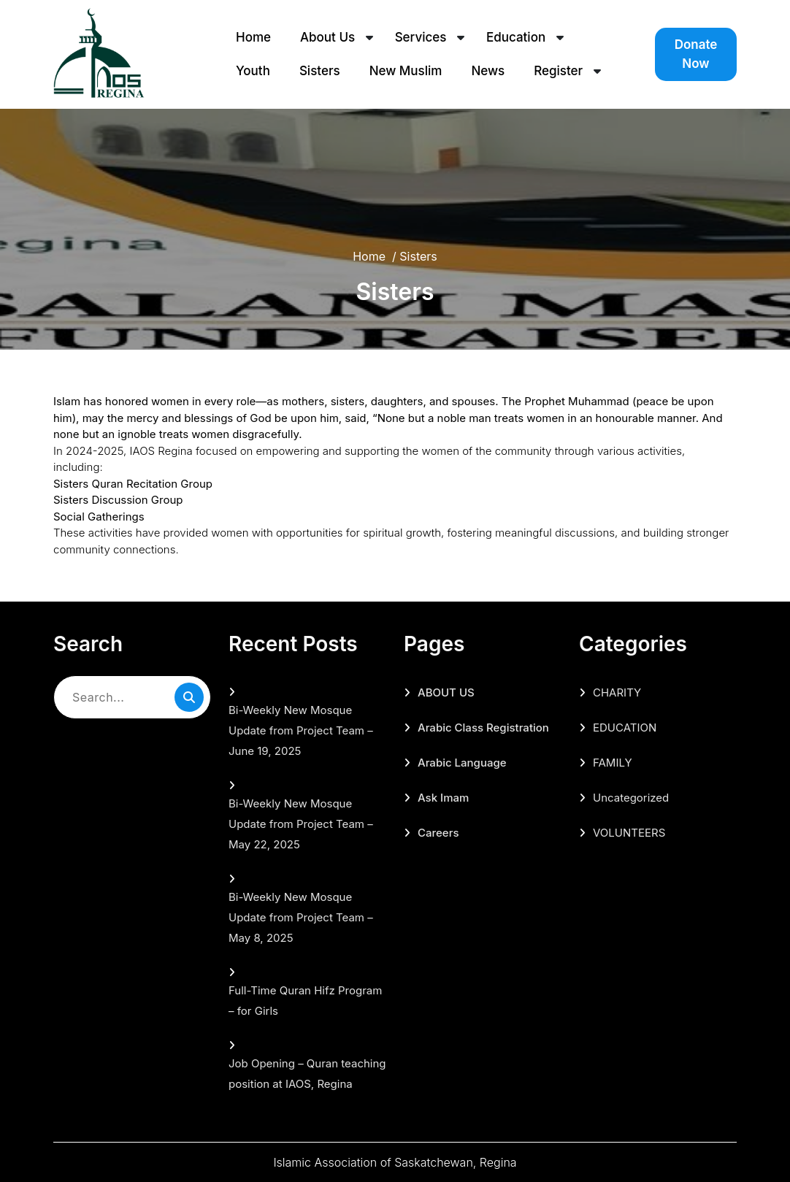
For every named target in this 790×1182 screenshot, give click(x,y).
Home (253, 37)
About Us (327, 37)
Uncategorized (631, 798)
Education (515, 37)
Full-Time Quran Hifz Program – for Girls (305, 1000)
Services (421, 37)
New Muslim (405, 71)
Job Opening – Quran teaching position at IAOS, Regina (307, 1073)
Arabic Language (462, 763)
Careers (438, 833)
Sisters (319, 71)
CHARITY (617, 692)
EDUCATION (624, 727)
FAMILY (612, 763)
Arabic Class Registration (483, 727)
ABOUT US (446, 692)
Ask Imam (443, 798)
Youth (253, 71)
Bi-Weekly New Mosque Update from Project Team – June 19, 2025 (301, 730)
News (488, 71)
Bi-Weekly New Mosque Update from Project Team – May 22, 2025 (301, 824)
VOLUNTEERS (629, 833)
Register (558, 71)
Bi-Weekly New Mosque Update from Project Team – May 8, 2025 (301, 917)
